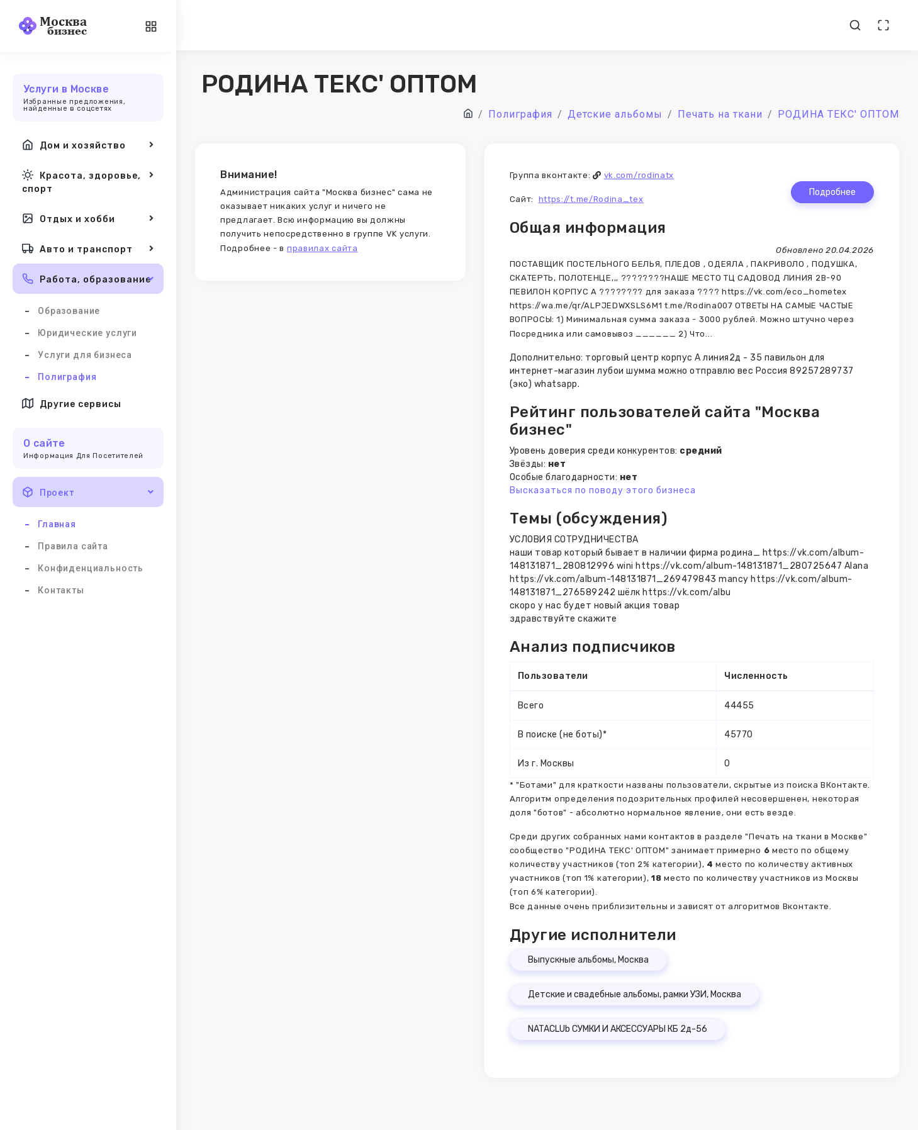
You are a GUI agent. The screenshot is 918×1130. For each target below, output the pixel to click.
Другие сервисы (71, 403)
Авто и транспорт (88, 248)
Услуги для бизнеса (85, 355)
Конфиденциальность (90, 568)
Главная (57, 524)
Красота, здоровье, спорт (88, 180)
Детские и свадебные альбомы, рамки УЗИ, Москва (634, 994)
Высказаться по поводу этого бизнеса (603, 490)
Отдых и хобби (88, 218)
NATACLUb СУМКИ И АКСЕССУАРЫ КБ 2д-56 (617, 1029)
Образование (69, 311)
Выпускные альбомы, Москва (588, 959)
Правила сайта (73, 546)
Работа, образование (88, 278)
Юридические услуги (87, 333)
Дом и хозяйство (88, 144)
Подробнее (832, 192)
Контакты (61, 590)
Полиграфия (67, 377)
